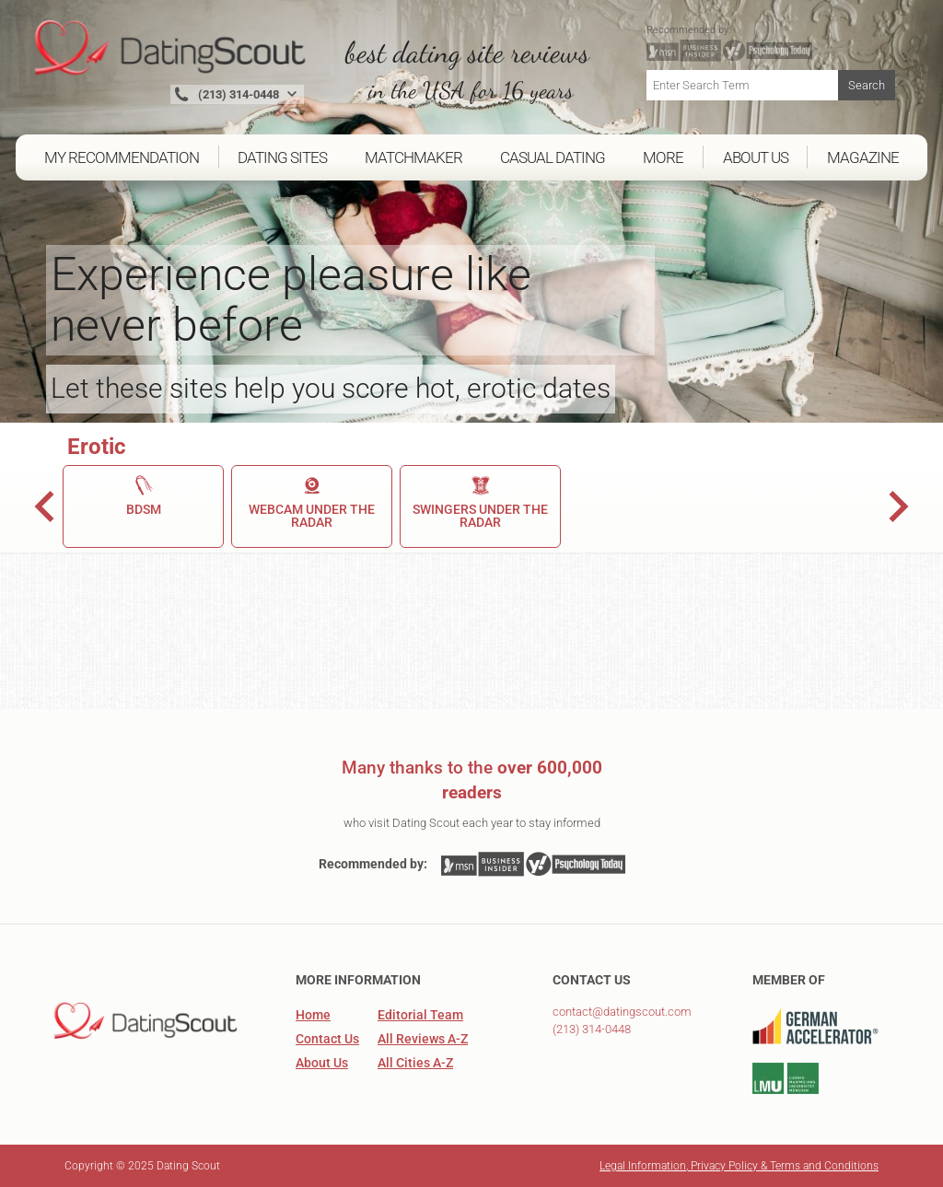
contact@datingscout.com (622, 1011)
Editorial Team (420, 1014)
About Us (322, 1062)
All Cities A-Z (415, 1062)
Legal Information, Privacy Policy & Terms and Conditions (739, 1165)
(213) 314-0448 (592, 1029)
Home (313, 1014)
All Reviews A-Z (423, 1038)
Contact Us (327, 1038)
